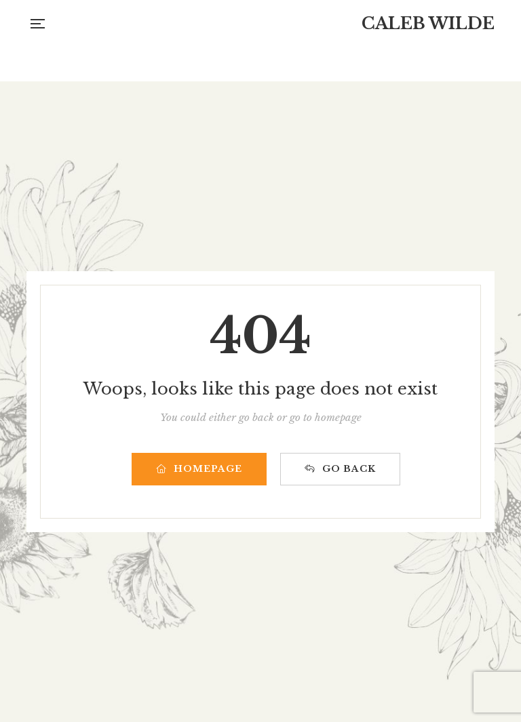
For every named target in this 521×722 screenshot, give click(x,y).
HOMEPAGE (199, 469)
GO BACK (340, 469)
